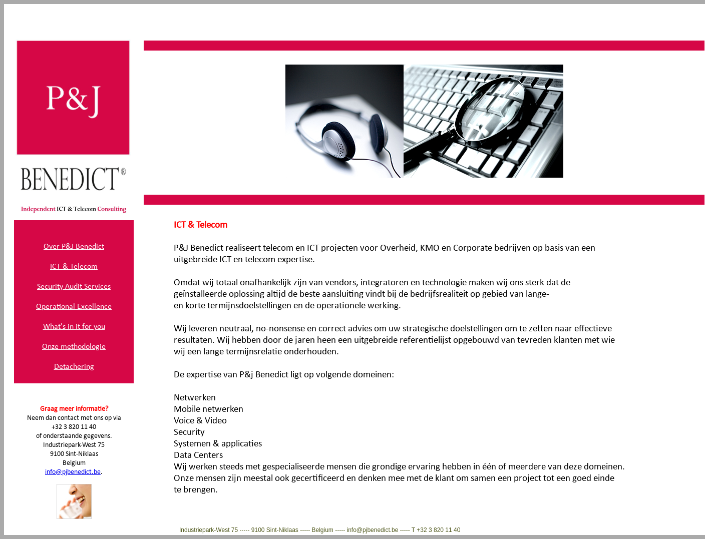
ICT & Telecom (74, 267)
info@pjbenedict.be (73, 472)
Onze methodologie (74, 347)
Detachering (74, 367)
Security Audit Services (74, 287)
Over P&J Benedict (74, 247)
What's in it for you (74, 327)
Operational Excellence (74, 307)
